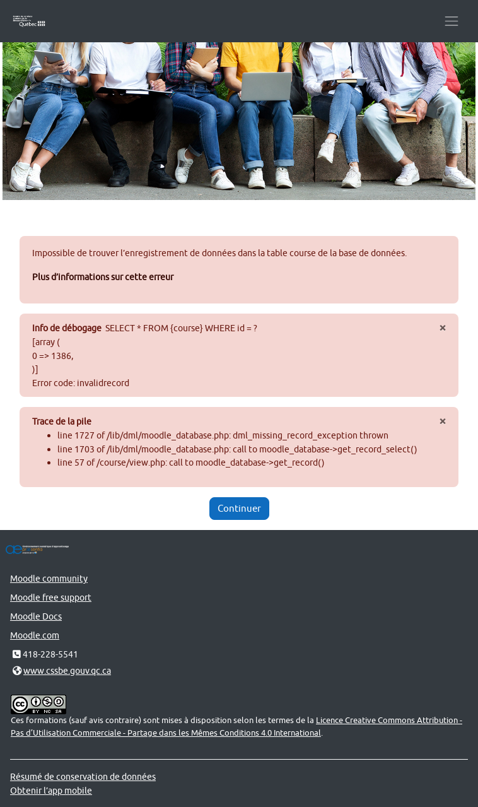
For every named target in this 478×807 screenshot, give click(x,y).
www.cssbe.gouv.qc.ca (67, 670)
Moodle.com (34, 635)
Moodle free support (50, 597)
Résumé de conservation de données (83, 776)
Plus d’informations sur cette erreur (102, 276)
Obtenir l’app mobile (51, 790)
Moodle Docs (36, 616)
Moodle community (49, 578)
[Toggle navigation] (451, 21)
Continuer (239, 508)
